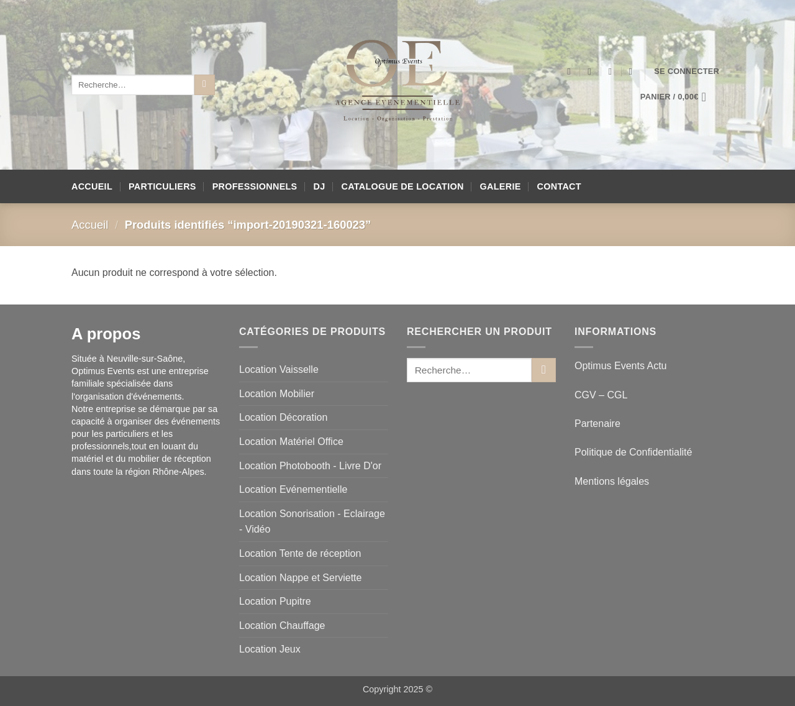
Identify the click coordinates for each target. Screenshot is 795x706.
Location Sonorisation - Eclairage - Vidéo (312, 521)
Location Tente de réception (300, 553)
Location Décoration (283, 417)
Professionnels (255, 186)
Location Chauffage (282, 625)
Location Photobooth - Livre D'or (310, 466)
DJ (319, 186)
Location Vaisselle (279, 369)
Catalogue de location (402, 186)
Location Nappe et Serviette (300, 577)
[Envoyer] (204, 85)
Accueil (91, 186)
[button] (686, 71)
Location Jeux (270, 649)
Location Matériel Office (291, 441)
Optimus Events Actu (621, 365)
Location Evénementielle (293, 489)
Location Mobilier (276, 393)
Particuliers (162, 186)
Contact (559, 186)
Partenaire (599, 423)
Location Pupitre (275, 601)
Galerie (500, 186)
